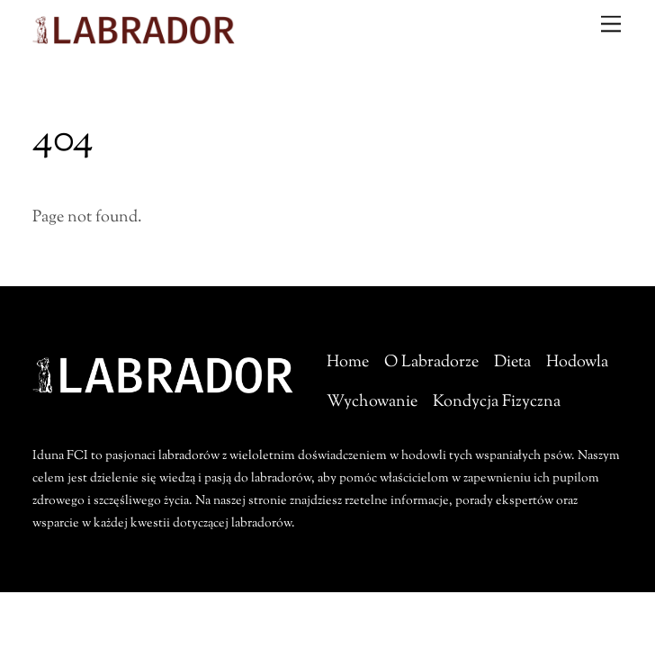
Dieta (512, 362)
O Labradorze (431, 362)
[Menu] (611, 23)
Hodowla (577, 362)
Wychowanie (372, 402)
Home (348, 362)
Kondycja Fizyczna (497, 402)
